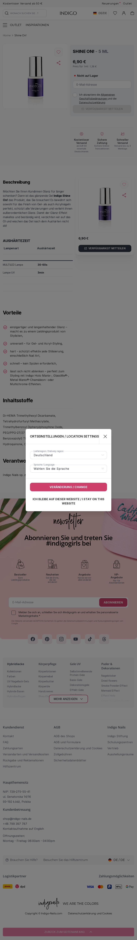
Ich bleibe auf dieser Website (68, 501)
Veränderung (68, 487)
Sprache (44, 464)
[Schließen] (103, 436)
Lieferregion (49, 451)
